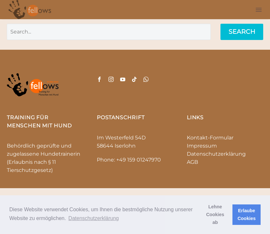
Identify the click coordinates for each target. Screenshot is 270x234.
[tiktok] (134, 79)
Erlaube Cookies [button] (247, 214)
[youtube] (122, 79)
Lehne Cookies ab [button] (215, 214)
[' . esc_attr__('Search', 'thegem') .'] (109, 32)
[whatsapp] (146, 79)
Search (242, 31)
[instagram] (111, 79)
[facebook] (99, 79)
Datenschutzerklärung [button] (93, 218)
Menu (259, 10)
